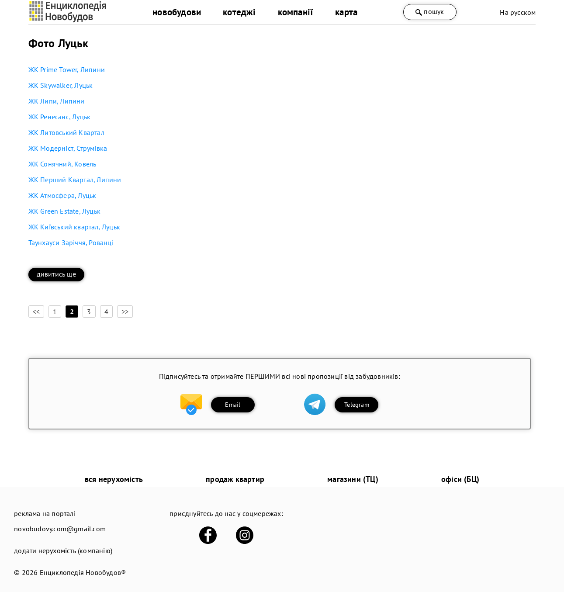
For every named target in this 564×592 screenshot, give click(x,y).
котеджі (239, 12)
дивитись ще (56, 274)
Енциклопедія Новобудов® (83, 572)
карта (346, 12)
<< (36, 311)
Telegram (356, 405)
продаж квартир (235, 479)
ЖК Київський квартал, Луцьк (74, 226)
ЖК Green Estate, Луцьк (64, 211)
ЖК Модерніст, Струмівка (67, 148)
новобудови (176, 12)
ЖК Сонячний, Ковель (62, 163)
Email (232, 405)
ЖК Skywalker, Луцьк (60, 85)
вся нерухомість (114, 479)
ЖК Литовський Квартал (66, 132)
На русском (518, 12)
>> (124, 311)
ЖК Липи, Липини (56, 101)
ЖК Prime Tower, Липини (66, 69)
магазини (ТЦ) (352, 479)
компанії (296, 12)
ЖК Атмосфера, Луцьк (62, 195)
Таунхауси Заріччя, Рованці (71, 242)
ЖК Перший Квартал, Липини (74, 179)
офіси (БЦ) (460, 479)
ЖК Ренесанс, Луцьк (59, 116)
